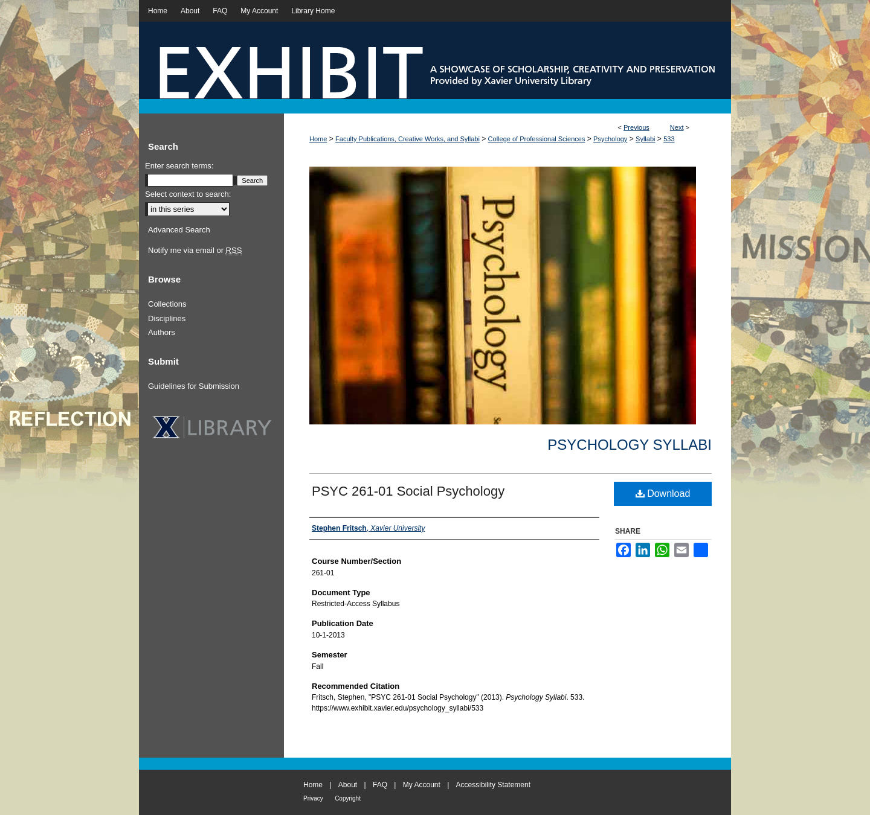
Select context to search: (188, 194)
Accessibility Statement (493, 785)
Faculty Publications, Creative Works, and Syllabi (407, 138)
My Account (421, 785)
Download (663, 493)
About (347, 785)
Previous (636, 127)
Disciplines (166, 318)
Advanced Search (179, 229)
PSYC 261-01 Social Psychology (408, 491)
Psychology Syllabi (629, 444)
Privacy (313, 798)
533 (668, 138)
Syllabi (645, 138)
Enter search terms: (179, 165)
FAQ (380, 785)
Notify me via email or (195, 250)
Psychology (610, 138)
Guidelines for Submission (193, 386)
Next (677, 127)
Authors (161, 332)
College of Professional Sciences (536, 138)
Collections (167, 303)
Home (318, 138)
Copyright (348, 798)
